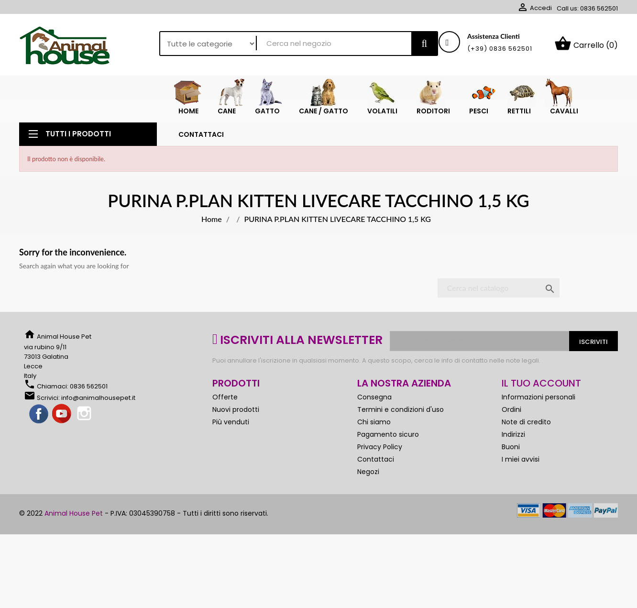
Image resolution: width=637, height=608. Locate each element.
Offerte (225, 413)
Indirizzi (513, 450)
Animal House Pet (73, 529)
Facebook (39, 430)
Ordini (511, 425)
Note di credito (526, 437)
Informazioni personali (538, 413)
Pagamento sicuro (388, 450)
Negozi (368, 487)
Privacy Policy (379, 462)
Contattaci (375, 475)
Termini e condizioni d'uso (400, 425)
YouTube (62, 430)
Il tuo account (541, 399)
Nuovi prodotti (235, 425)
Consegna (374, 413)
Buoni (511, 462)
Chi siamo (374, 437)
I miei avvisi (520, 475)
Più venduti (230, 437)
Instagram (85, 430)
